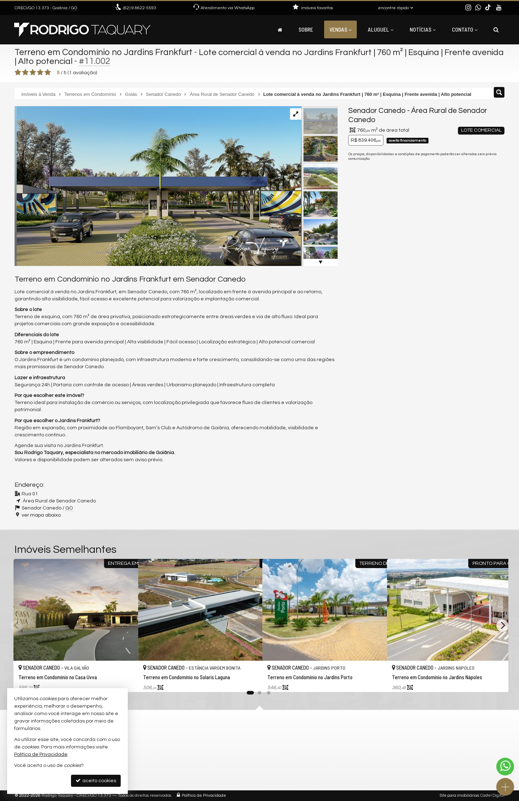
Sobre (306, 29)
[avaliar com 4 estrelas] (40, 72)
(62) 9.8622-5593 (456, 188)
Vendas (340, 29)
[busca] (496, 29)
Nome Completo (371, 298)
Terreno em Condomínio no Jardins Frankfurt (105, 52)
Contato (464, 29)
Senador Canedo (377, 110)
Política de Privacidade (204, 795)
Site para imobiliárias (459, 795)
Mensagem (365, 259)
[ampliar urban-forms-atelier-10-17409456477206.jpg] (158, 186)
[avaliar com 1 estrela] (18, 72)
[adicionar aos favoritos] (125, 680)
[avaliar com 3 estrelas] (32, 72)
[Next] (502, 625)
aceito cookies (96, 780)
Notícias (423, 29)
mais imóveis (456, 214)
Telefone (362, 347)
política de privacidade (443, 379)
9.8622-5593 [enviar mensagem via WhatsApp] (139, 8)
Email (358, 322)
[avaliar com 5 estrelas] (47, 72)
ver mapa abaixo (41, 515)
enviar (485, 372)
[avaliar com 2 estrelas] (25, 72)
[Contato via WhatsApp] (505, 766)
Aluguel (380, 29)
